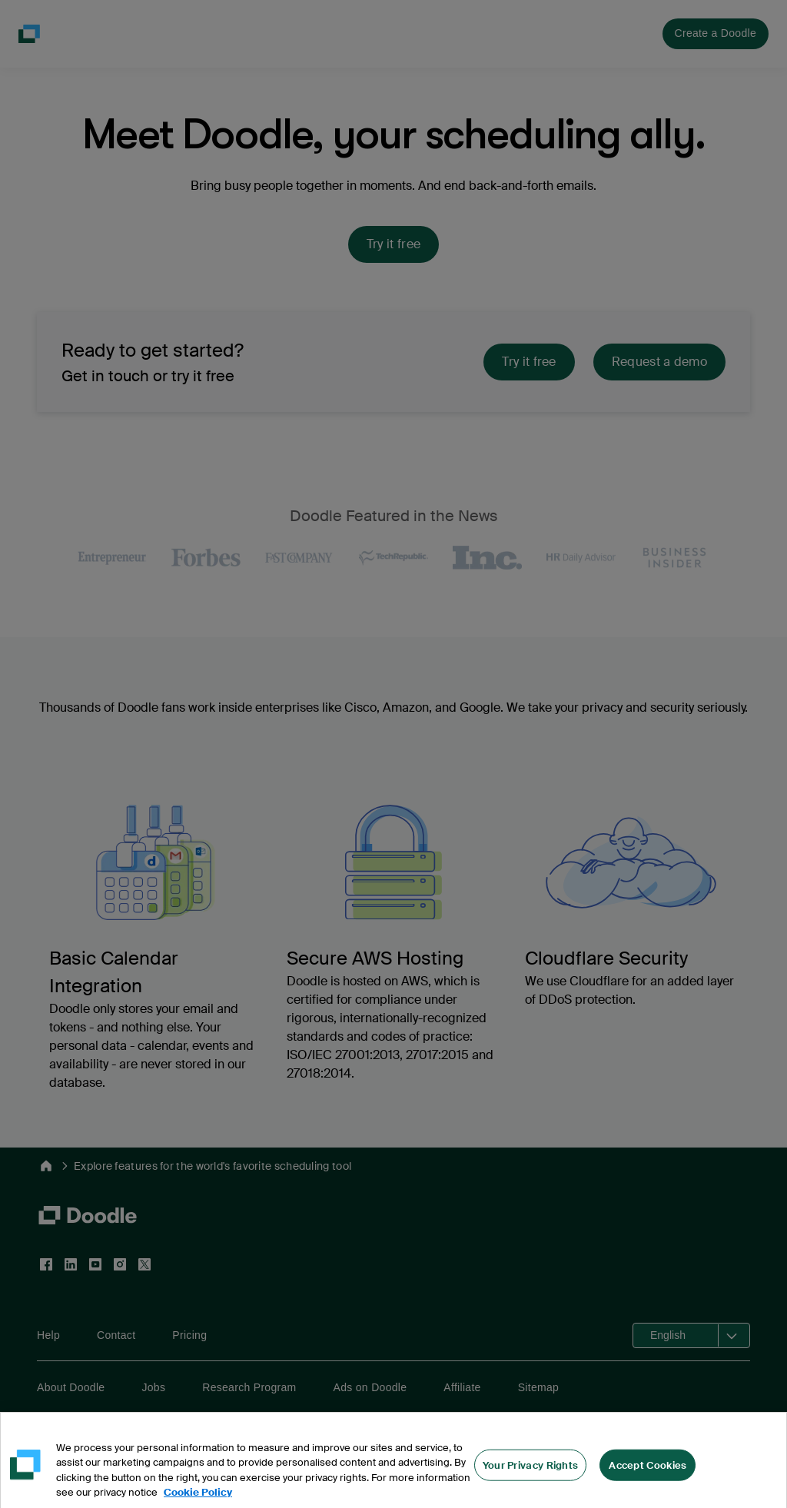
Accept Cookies (647, 1473)
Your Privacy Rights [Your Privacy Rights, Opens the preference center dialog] (531, 1473)
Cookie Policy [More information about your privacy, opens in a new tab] (198, 1500)
